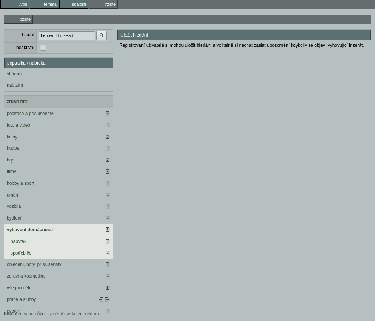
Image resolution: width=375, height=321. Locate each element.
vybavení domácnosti (30, 229)
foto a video (18, 125)
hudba (13, 148)
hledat (28, 34)
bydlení (14, 218)
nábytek (18, 241)
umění (13, 195)
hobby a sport (20, 183)
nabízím (15, 85)
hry (10, 160)
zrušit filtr (17, 101)
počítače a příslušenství (30, 113)
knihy (12, 137)
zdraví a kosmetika (26, 276)
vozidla (14, 206)
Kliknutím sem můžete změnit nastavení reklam (51, 313)
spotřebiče (21, 253)
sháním (14, 74)
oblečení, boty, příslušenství (35, 264)
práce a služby (21, 299)
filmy (11, 171)
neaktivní (25, 47)
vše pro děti (18, 287)
